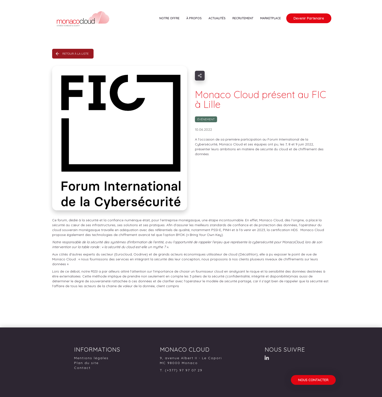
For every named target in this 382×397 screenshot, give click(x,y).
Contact (82, 368)
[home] (94, 22)
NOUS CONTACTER (313, 380)
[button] (169, 18)
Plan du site (86, 363)
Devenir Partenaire (309, 18)
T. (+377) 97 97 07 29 (181, 370)
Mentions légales (91, 358)
